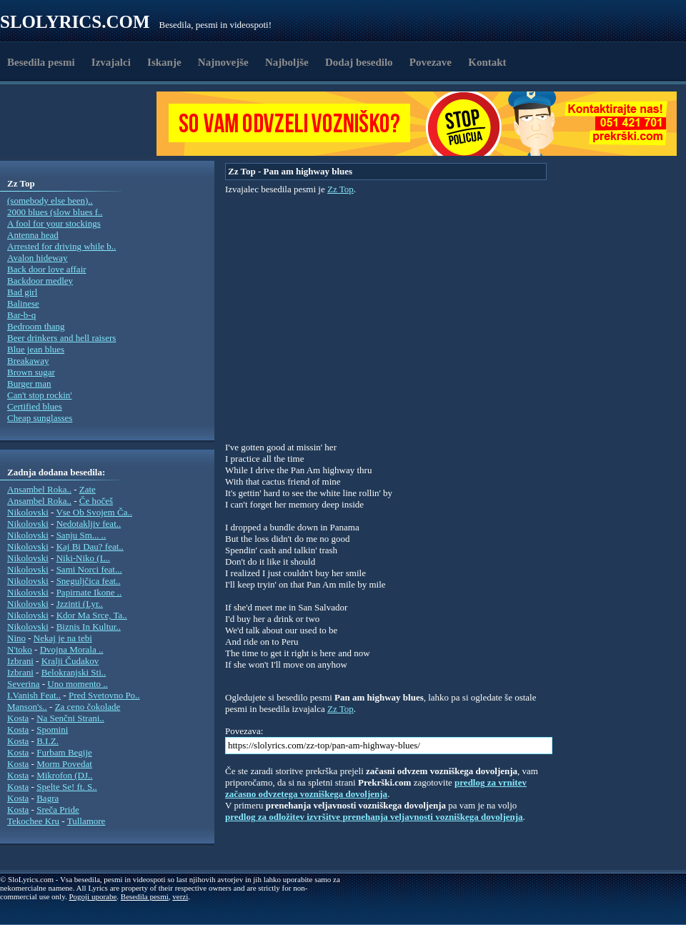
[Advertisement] (82, 123)
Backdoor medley (40, 280)
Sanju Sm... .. (81, 535)
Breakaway (28, 360)
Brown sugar (31, 372)
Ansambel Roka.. (39, 489)
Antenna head (33, 234)
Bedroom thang (36, 326)
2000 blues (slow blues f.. (55, 212)
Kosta (18, 718)
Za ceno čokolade (88, 706)
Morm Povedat (64, 763)
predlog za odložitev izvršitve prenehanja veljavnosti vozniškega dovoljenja (374, 816)
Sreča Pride (57, 809)
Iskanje (164, 62)
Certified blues (34, 406)
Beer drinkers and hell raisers (61, 337)
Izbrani (20, 661)
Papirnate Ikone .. (89, 592)
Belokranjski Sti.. (73, 672)
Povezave (430, 62)
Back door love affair (46, 269)
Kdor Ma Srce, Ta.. (91, 615)
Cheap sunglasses (39, 417)
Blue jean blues (35, 349)
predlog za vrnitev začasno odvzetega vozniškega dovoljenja (376, 788)
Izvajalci (111, 62)
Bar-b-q (21, 315)
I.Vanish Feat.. (34, 695)
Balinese (23, 303)
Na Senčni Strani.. (70, 718)
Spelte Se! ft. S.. (66, 786)
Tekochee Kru (33, 821)
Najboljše (287, 62)
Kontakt (487, 62)
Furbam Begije (64, 752)
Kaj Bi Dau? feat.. (90, 546)
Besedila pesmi (41, 62)
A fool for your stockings (54, 223)
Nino (16, 638)
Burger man (29, 383)
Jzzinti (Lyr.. (79, 603)
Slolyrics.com (75, 21)
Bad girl (22, 292)
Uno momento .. (77, 683)
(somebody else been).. (50, 200)
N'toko (19, 649)
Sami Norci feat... (89, 569)
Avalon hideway (37, 257)
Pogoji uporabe (92, 896)
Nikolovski (28, 512)
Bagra (47, 798)
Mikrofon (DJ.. (64, 775)
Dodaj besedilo (359, 62)
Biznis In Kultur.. (88, 626)
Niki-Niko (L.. (83, 558)
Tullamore (86, 821)
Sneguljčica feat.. (88, 580)
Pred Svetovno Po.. (104, 695)
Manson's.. (27, 706)
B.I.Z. (47, 741)
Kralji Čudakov (70, 661)
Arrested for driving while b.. (61, 246)
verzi (180, 896)
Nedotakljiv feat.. (88, 523)
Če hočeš (96, 500)
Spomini (52, 729)
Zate (87, 489)
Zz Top (340, 189)
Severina (23, 683)
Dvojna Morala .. (72, 649)
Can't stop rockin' (39, 395)
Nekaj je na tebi (63, 638)
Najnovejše (223, 62)
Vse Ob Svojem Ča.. (94, 512)
